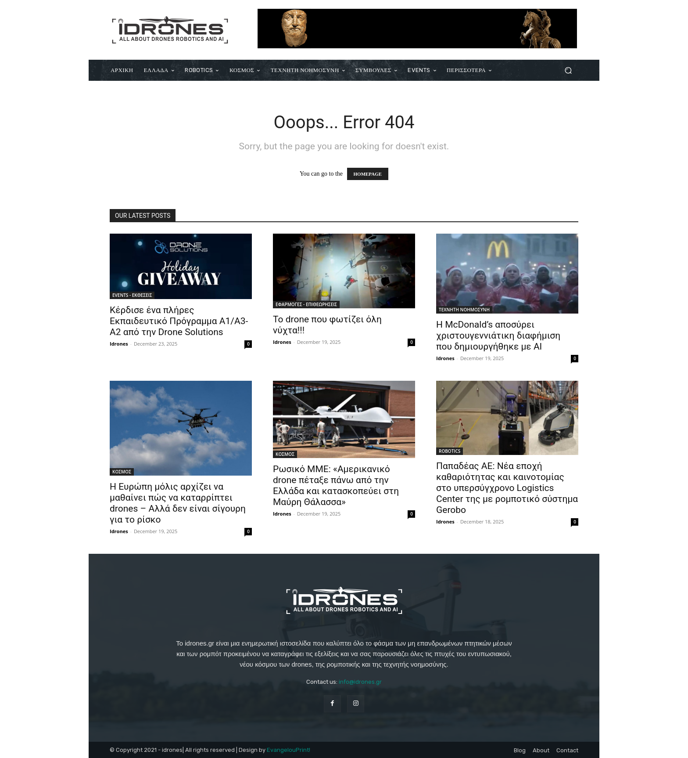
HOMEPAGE (368, 174)
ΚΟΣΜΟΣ (121, 472)
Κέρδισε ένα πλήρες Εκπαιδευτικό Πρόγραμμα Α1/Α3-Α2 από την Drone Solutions (179, 321)
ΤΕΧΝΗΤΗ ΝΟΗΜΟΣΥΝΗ (464, 310)
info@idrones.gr (360, 682)
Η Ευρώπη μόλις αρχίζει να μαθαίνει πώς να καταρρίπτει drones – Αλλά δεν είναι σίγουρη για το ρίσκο (178, 503)
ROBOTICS (449, 451)
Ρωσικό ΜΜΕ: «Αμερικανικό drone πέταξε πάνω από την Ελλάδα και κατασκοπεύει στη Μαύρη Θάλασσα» (336, 485)
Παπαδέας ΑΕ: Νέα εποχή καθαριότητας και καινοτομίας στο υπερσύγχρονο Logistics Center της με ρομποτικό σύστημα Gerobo (507, 488)
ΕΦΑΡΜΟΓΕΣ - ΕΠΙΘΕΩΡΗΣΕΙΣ (306, 304)
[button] (568, 70)
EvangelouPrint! (288, 750)
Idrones (119, 343)
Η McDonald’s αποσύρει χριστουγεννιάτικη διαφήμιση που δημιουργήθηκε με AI (498, 335)
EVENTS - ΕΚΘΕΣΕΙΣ (132, 295)
